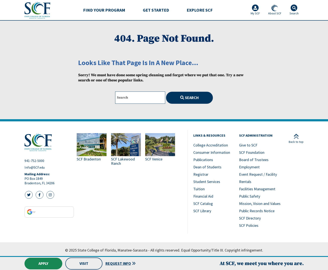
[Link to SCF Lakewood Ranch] (126, 149)
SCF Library (202, 210)
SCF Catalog (203, 203)
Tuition (199, 188)
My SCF (255, 10)
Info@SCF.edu (34, 167)
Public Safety (249, 196)
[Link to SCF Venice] (160, 149)
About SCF (274, 10)
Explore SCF (200, 10)
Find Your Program (104, 10)
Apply (43, 263)
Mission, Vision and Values (260, 203)
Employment (249, 167)
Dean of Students (207, 167)
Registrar (200, 174)
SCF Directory (250, 218)
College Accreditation (210, 145)
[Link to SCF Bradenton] (92, 149)
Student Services (206, 181)
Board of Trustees (254, 159)
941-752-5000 (34, 161)
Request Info (118, 263)
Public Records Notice (257, 210)
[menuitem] (104, 10)
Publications (203, 159)
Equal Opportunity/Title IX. (202, 250)
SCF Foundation (251, 152)
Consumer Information (211, 152)
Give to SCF (248, 145)
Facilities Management (257, 188)
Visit (83, 263)
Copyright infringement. (244, 250)
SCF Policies (248, 225)
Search (189, 97)
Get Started (156, 10)
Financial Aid (203, 196)
